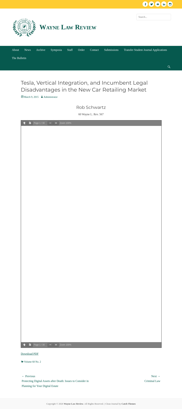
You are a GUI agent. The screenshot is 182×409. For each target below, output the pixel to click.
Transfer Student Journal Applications (145, 49)
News (27, 49)
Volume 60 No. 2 (32, 361)
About (15, 49)
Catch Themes (129, 403)
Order (81, 49)
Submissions (111, 49)
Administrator (51, 97)
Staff (70, 49)
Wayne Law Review (67, 27)
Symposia (56, 49)
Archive (40, 49)
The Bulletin (19, 58)
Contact (94, 49)
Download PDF (30, 353)
